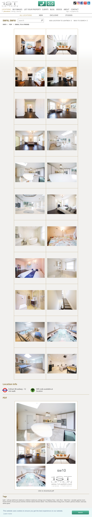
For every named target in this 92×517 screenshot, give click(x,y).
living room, (61, 502)
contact (74, 9)
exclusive (54, 15)
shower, (78, 502)
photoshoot (7, 11)
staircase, (83, 502)
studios (68, 15)
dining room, (42, 500)
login (67, 11)
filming (13, 11)
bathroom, (15, 500)
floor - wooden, (72, 500)
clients (45, 9)
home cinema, (7, 502)
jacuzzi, (18, 502)
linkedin (88, 3)
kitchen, (23, 502)
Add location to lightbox (60, 21)
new (41, 15)
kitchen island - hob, (42, 502)
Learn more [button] (7, 514)
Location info (10, 384)
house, (14, 502)
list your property (32, 9)
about (66, 9)
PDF (5, 397)
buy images (17, 9)
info (4, 24)
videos (59, 9)
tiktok (75, 3)
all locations (26, 15)
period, (73, 502)
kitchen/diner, (52, 502)
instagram (78, 3)
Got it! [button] (80, 512)
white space (6, 503)
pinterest (85, 3)
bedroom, (22, 500)
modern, (68, 502)
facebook (81, 3)
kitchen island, (31, 502)
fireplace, (49, 500)
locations (6, 9)
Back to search (81, 21)
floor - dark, (56, 500)
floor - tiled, (63, 500)
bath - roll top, (7, 500)
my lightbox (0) (74, 11)
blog (52, 9)
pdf (10, 24)
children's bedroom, (31, 500)
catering (18, 11)
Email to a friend (22, 24)
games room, (81, 500)
